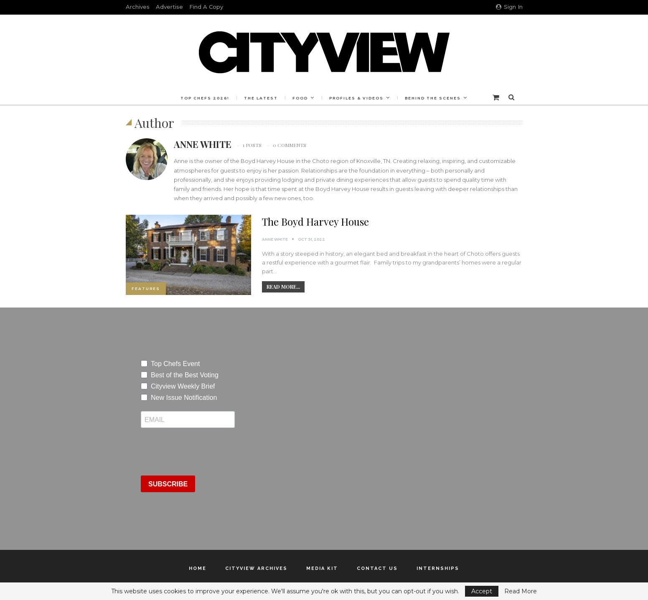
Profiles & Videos (357, 98)
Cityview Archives (256, 568)
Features (146, 288)
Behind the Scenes (435, 98)
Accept (481, 591)
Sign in (509, 6)
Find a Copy (206, 6)
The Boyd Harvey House (315, 221)
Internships (438, 568)
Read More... (283, 286)
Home (197, 568)
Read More (520, 591)
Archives (138, 6)
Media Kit (322, 568)
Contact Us (377, 568)
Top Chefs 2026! (202, 98)
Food (300, 98)
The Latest (260, 98)
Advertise (169, 6)
